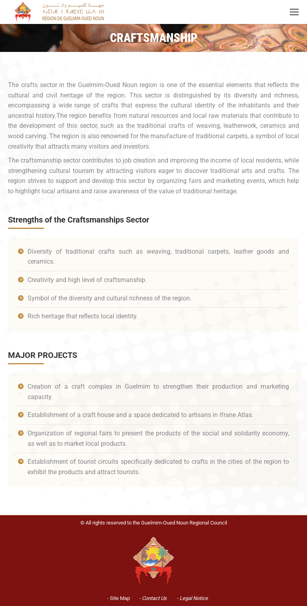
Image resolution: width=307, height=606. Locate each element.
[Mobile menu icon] (294, 12)
